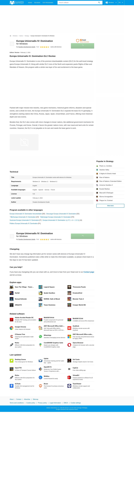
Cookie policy (30, 403)
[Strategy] (27, 36)
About (12, 399)
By (25, 47)
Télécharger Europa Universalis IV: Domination (55, 217)
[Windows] (15, 36)
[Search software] (99, 2)
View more (110, 205)
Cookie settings (76, 403)
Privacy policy (42, 403)
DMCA (66, 403)
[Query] (80, 2)
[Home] (10, 36)
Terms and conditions (17, 403)
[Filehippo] (17, 2)
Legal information (55, 403)
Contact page (88, 272)
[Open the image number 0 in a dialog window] (24, 142)
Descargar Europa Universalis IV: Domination (61, 214)
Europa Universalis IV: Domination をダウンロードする (61, 220)
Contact (18, 399)
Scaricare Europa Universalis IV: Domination (24, 220)
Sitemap (35, 399)
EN (121, 2)
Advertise (27, 399)
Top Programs (48, 2)
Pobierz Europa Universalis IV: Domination (24, 223)
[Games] (21, 36)
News (30, 2)
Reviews (37, 2)
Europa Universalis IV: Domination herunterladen (26, 214)
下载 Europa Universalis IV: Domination (23, 217)
